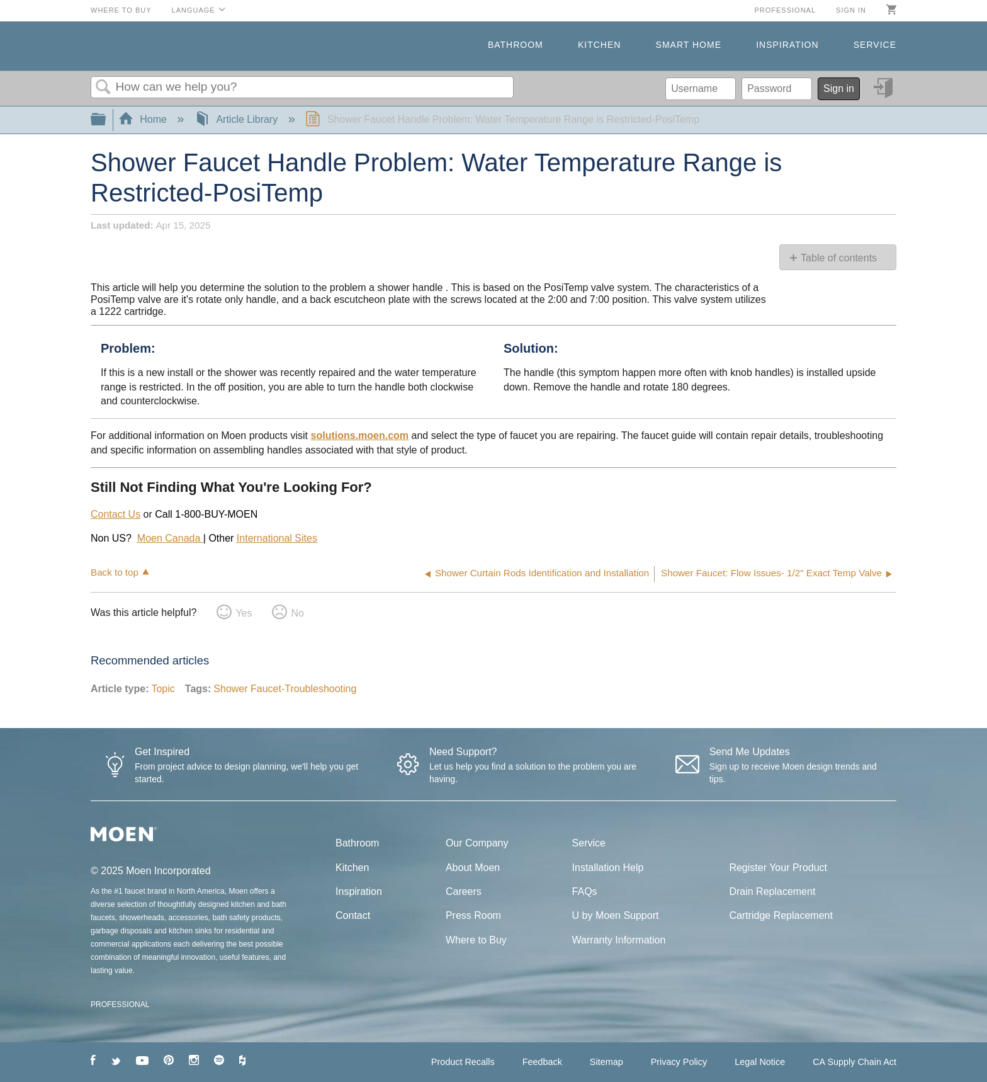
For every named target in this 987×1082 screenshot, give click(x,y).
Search (103, 87)
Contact (353, 915)
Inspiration (787, 45)
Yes (243, 613)
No (297, 613)
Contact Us (115, 514)
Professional (785, 10)
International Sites (277, 538)
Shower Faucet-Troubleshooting (284, 688)
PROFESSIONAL (120, 1004)
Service (875, 45)
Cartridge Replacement (781, 915)
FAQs (584, 891)
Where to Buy (121, 10)
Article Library (238, 119)
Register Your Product (778, 867)
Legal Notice (760, 1062)
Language (193, 10)
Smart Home (688, 45)
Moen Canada (170, 538)
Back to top (114, 572)
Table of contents (839, 258)
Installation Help (608, 867)
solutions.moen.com (360, 435)
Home (144, 119)
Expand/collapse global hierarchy (106, 119)
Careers (464, 891)
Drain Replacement (772, 891)
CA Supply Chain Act (854, 1062)
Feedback (542, 1062)
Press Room (473, 915)
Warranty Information (619, 940)
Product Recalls (463, 1062)
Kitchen (599, 45)
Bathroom (515, 45)
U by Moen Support (615, 915)
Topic (162, 688)
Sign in (851, 10)
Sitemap (606, 1062)
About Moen (473, 867)
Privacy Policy (679, 1062)
